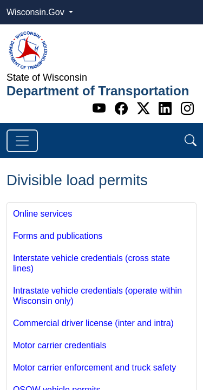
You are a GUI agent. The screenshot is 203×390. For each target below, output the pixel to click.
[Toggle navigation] (22, 140)
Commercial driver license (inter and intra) (93, 323)
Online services (42, 213)
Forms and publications (57, 235)
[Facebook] (123, 108)
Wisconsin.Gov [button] (36, 12)
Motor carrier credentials (60, 345)
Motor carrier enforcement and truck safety (94, 367)
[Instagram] (187, 108)
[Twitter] (145, 108)
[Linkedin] (167, 108)
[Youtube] (101, 108)
